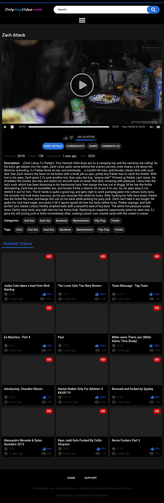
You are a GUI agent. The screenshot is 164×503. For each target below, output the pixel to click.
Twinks (115, 220)
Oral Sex (29, 220)
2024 (19, 229)
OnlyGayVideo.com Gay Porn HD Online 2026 (82, 495)
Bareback (61, 220)
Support (90, 477)
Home (71, 477)
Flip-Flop (100, 220)
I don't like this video (71, 138)
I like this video (65, 138)
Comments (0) (111, 146)
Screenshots (75, 146)
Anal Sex (45, 220)
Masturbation (81, 220)
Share (93, 146)
